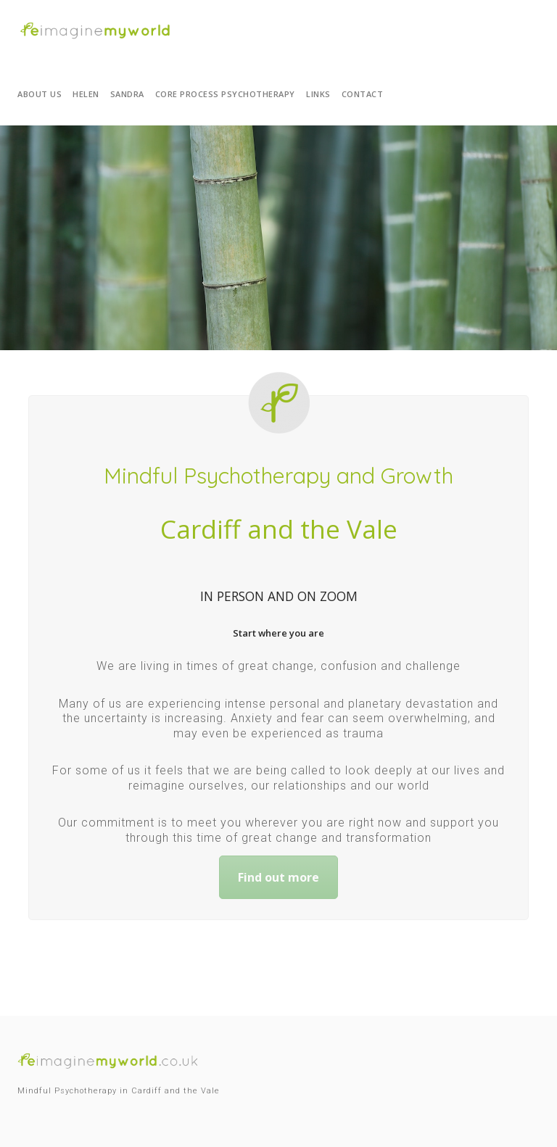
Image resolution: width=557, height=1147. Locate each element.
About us (39, 93)
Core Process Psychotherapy (225, 93)
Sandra (127, 93)
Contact (363, 93)
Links (318, 93)
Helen (86, 93)
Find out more (278, 877)
